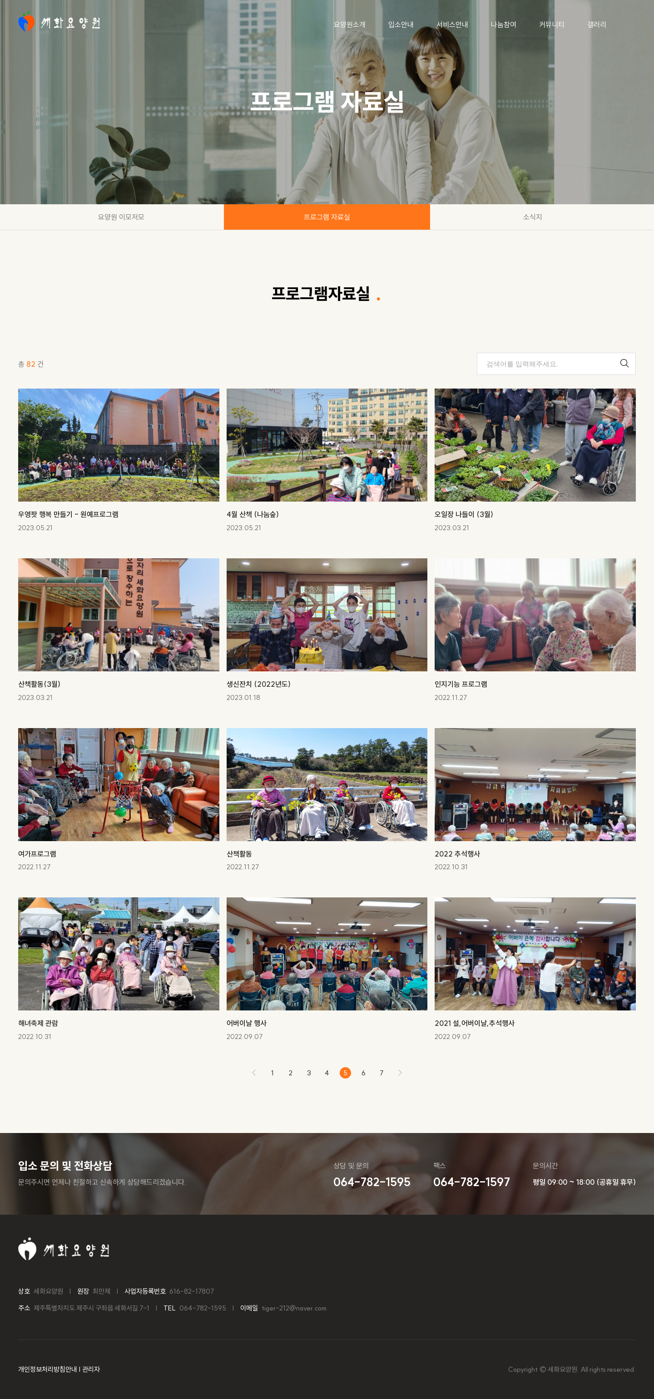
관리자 (91, 1369)
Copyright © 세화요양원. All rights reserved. (572, 1369)
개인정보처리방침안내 (47, 1369)
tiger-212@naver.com (294, 1308)
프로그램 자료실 (327, 217)
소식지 (532, 217)
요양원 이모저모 (121, 217)
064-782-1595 (202, 1308)
